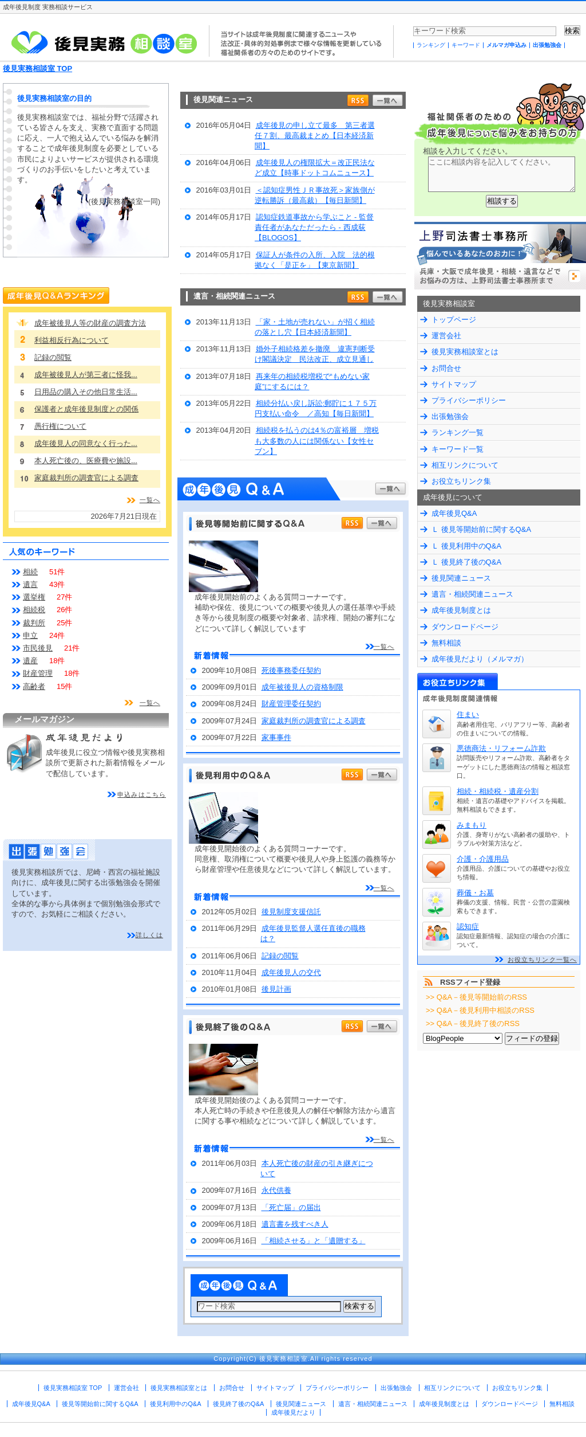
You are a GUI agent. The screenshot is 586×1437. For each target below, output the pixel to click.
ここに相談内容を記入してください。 (501, 174)
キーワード (466, 45)
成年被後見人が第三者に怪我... (85, 374)
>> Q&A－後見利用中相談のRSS (480, 1010)
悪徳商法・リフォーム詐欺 (501, 748)
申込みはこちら (141, 794)
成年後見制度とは (461, 610)
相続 (30, 571)
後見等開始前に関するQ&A (100, 1403)
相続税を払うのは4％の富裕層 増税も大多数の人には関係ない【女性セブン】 (317, 440)
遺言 (30, 584)
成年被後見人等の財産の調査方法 (90, 323)
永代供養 (276, 1190)
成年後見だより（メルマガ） (479, 659)
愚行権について (60, 426)
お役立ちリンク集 (461, 481)
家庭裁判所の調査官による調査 (314, 720)
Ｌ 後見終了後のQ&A (466, 562)
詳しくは (149, 934)
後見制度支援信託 (291, 911)
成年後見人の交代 (291, 972)
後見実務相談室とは (464, 351)
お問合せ (446, 368)
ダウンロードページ (464, 626)
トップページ (453, 319)
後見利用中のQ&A (175, 1403)
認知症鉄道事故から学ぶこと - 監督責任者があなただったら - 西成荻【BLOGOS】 (314, 227)
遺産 (30, 660)
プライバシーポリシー (468, 400)
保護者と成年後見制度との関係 (86, 409)
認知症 (468, 926)
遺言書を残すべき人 (295, 1224)
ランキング (431, 45)
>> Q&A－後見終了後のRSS (473, 1023)
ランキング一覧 (457, 432)
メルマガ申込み (506, 45)
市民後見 (38, 648)
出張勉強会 (547, 45)
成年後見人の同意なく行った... (85, 443)
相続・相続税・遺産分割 (498, 791)
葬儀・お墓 (475, 892)
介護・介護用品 (483, 859)
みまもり (471, 825)
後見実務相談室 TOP (37, 68)
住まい (468, 714)
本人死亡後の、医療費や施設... (85, 460)
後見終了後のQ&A (238, 1403)
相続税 (34, 609)
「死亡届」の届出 (291, 1207)
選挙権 (34, 597)
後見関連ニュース (461, 578)
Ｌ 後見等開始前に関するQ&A (481, 529)
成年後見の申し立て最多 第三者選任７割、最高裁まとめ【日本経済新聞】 (315, 135)
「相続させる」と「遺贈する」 (314, 1240)
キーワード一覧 (457, 449)
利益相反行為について (71, 340)
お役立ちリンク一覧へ (542, 959)
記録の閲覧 (280, 956)
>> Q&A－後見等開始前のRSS (476, 997)
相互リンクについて (464, 465)
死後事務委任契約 (291, 670)
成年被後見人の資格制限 (302, 687)
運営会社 (446, 335)
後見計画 (276, 989)
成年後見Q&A (454, 513)
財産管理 (38, 673)
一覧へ (384, 646)
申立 (30, 635)
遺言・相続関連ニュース (472, 594)
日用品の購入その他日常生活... (85, 391)
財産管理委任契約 (291, 703)
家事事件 (276, 737)
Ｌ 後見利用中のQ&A (466, 546)
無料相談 (446, 643)
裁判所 (34, 622)
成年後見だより (293, 1412)
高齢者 (34, 686)
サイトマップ (453, 384)
